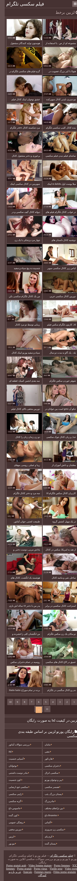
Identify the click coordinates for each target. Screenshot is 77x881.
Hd (7, 751)
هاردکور (45, 758)
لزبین (8, 836)
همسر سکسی (49, 787)
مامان (44, 744)
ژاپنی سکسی (12, 794)
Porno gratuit (20, 868)
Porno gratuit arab (12, 865)
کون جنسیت (12, 780)
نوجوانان (9, 765)
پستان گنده (47, 843)
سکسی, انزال (48, 773)
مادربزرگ (46, 801)
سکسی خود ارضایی (15, 787)
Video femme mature (36, 865)
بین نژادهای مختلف (51, 808)
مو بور (8, 843)
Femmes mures (39, 872)
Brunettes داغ (48, 815)
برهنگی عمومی (13, 822)
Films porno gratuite (61, 872)
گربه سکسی (12, 801)
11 (43, 709)
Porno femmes (58, 865)
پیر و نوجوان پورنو (50, 780)
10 (7, 702)
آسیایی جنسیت (13, 758)
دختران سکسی (49, 765)
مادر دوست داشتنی (15, 773)
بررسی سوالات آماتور (16, 744)
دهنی (44, 751)
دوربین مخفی (12, 829)
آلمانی (44, 822)
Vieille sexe (52, 868)
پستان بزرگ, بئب (50, 794)
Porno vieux (37, 868)
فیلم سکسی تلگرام (21, 3)
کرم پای (45, 836)
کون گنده (10, 815)
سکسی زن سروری (51, 829)
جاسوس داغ (11, 808)
